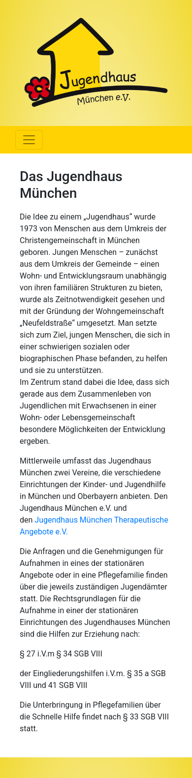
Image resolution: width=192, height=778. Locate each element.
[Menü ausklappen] (29, 140)
